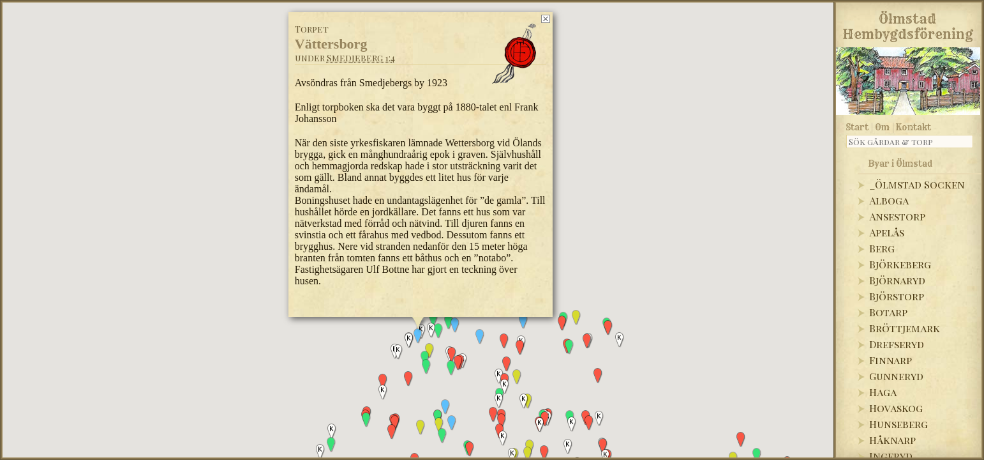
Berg (882, 248)
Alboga (889, 200)
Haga (883, 392)
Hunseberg (898, 424)
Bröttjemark (904, 328)
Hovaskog (896, 408)
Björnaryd (897, 280)
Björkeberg (900, 264)
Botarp (888, 312)
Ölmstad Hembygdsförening (907, 24)
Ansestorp (897, 216)
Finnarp (890, 360)
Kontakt (913, 127)
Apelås (886, 232)
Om (882, 127)
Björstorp (896, 296)
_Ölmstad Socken (917, 184)
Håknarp (892, 440)
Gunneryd (896, 376)
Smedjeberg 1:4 (361, 58)
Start (857, 127)
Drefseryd (896, 344)
